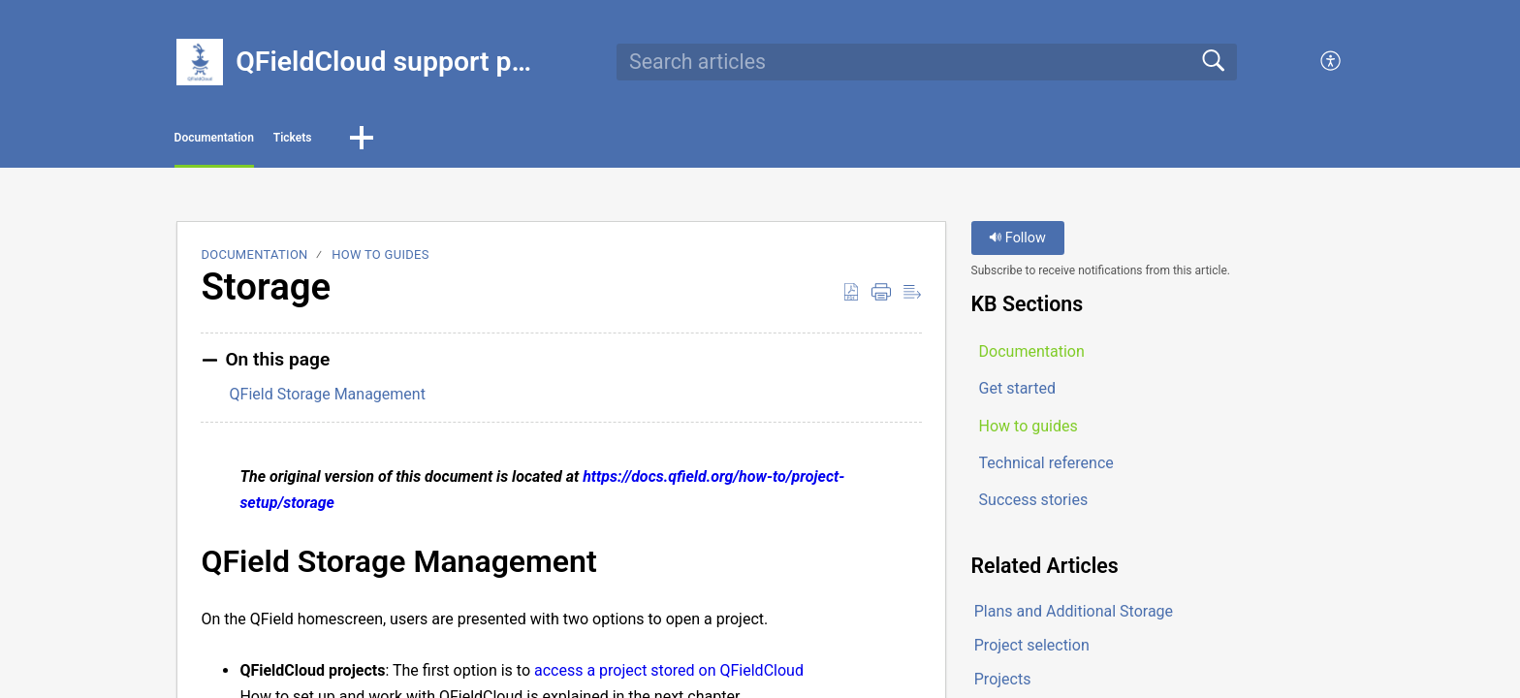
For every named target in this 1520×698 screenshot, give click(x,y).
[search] (927, 62)
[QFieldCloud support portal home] (199, 62)
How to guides (380, 261)
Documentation (263, 141)
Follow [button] (1017, 245)
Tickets (410, 141)
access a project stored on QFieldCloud (669, 676)
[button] (1331, 62)
